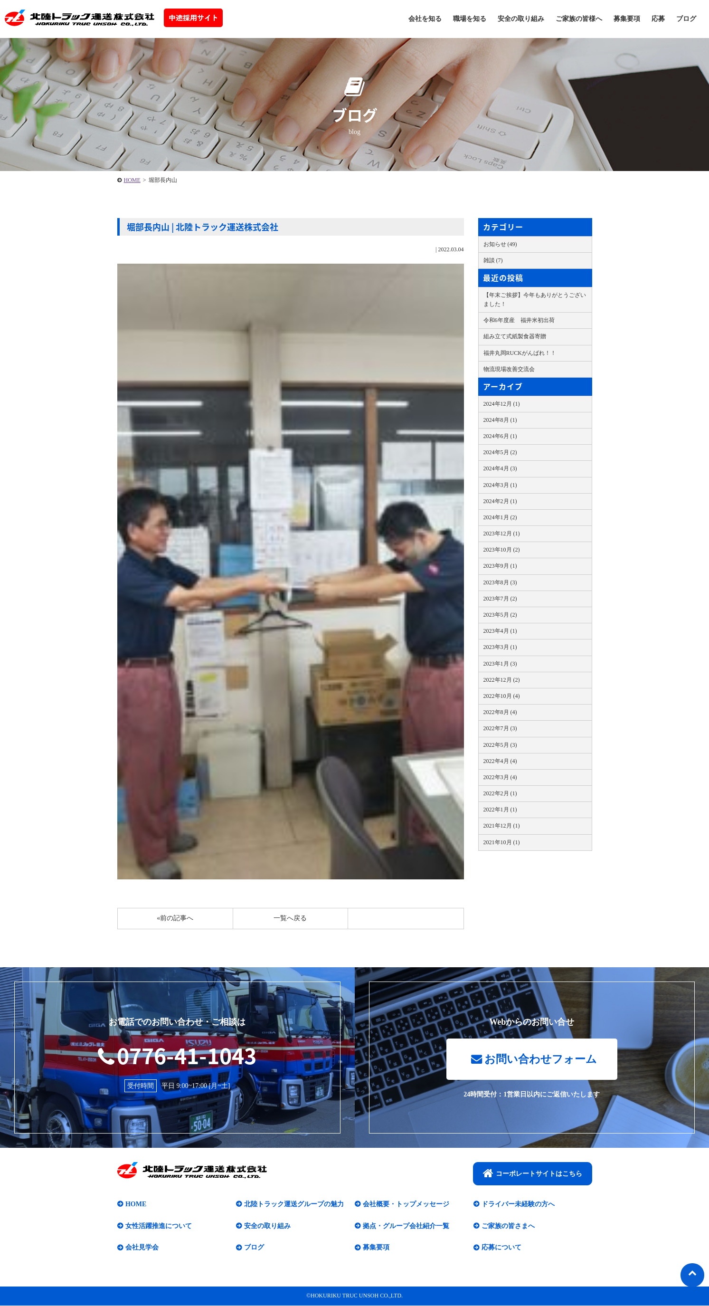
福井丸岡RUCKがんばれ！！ (519, 353)
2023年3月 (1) (500, 647)
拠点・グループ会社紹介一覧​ (406, 1226)
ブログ (686, 18)
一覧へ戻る (290, 918)
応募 (658, 18)
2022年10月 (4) (501, 696)
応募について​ (501, 1248)
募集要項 (627, 18)
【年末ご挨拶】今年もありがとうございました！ (534, 299)
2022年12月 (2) (501, 680)
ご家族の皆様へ (579, 18)
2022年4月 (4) (500, 761)
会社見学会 (142, 1248)
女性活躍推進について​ (158, 1226)
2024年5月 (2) (500, 452)
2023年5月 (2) (500, 614)
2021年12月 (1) (501, 825)
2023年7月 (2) (500, 598)
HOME (132, 180)
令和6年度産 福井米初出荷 (519, 320)
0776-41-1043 (177, 1055)
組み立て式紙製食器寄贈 (514, 336)
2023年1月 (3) (500, 663)
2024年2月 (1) (500, 501)
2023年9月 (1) (500, 565)
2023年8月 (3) (500, 582)
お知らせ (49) (500, 244)
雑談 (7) (493, 260)
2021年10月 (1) (501, 842)
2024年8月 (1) (500, 420)
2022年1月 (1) (500, 809)
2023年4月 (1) (500, 631)
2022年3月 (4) (500, 777)
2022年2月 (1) (500, 793)
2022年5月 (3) (500, 745)
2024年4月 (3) (500, 468)
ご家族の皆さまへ (508, 1226)
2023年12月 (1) (501, 533)
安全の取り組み (521, 18)
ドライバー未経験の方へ (518, 1205)
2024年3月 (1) (500, 485)
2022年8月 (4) (500, 712)
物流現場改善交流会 (509, 369)
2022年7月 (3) (500, 728)
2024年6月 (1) (500, 436)
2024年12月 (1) (501, 403)
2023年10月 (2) (501, 549)
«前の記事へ (175, 918)
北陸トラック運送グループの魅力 (294, 1205)
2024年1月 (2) (500, 517)
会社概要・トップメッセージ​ (406, 1205)
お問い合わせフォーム (534, 1059)
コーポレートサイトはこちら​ (532, 1174)
